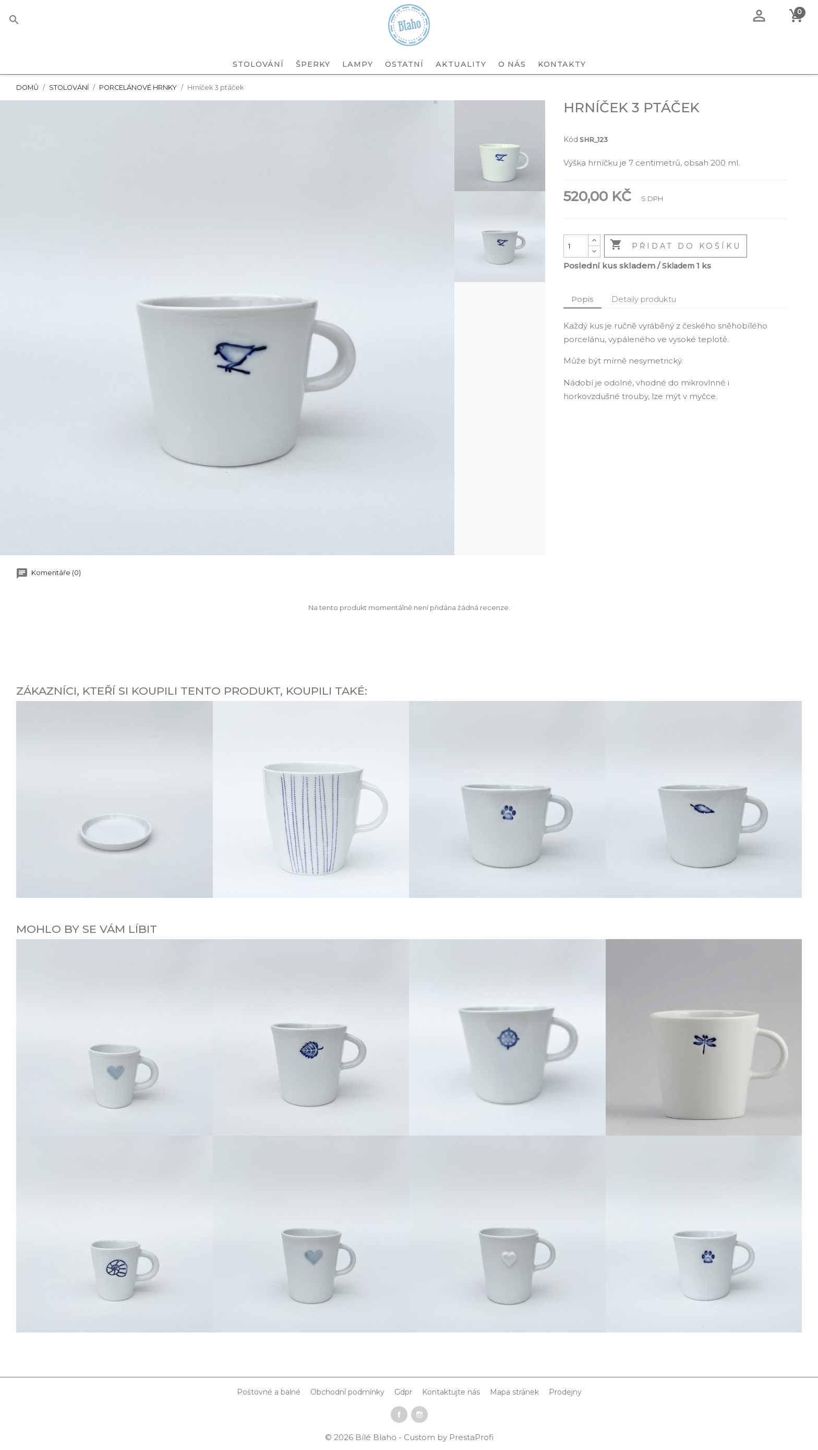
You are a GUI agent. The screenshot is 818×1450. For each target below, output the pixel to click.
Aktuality (461, 64)
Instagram (419, 1414)
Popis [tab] (582, 299)
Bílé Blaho (377, 1437)
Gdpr (403, 1392)
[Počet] (575, 246)
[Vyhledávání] (30, 21)
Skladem (678, 266)
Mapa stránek (514, 1392)
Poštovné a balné (268, 1392)
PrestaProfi (471, 1437)
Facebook (399, 1414)
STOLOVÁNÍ (258, 64)
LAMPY (357, 64)
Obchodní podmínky (347, 1392)
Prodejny (565, 1392)
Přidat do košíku (675, 245)
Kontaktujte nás (451, 1392)
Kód (570, 139)
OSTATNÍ (404, 64)
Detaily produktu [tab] (643, 299)
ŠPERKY (313, 64)
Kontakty (562, 64)
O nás (512, 64)
